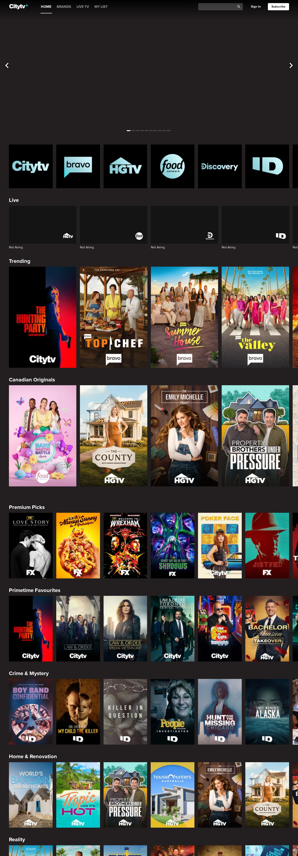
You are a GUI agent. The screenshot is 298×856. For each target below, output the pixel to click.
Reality (17, 839)
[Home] (18, 6)
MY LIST (101, 6)
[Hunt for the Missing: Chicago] (220, 712)
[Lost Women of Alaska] (267, 712)
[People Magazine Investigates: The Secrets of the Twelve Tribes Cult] (172, 712)
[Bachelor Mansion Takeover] (267, 628)
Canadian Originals (32, 380)
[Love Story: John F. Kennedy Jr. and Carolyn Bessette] (31, 545)
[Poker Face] (220, 545)
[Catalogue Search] (218, 7)
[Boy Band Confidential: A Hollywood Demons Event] (31, 712)
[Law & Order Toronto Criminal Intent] (172, 628)
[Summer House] (184, 317)
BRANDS (64, 6)
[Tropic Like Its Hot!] (78, 795)
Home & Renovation (33, 756)
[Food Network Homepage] (172, 166)
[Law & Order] (78, 628)
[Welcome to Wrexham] (125, 545)
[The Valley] (255, 317)
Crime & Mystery (29, 673)
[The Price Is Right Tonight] (220, 628)
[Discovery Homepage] (220, 166)
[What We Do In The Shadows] (172, 545)
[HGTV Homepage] (125, 166)
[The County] (113, 435)
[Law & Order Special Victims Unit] (125, 628)
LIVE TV (83, 6)
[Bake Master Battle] (42, 435)
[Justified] (267, 545)
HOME (46, 6)
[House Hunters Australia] (172, 795)
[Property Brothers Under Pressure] (255, 435)
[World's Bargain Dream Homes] (31, 795)
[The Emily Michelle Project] (184, 435)
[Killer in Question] (125, 712)
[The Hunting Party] (42, 317)
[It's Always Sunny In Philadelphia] (78, 545)
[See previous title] (7, 65)
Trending (19, 261)
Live (14, 200)
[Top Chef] (113, 317)
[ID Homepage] (267, 166)
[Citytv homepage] (31, 166)
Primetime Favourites (34, 590)
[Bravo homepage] (78, 166)
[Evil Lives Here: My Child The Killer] (78, 712)
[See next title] (291, 65)
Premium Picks (27, 507)
